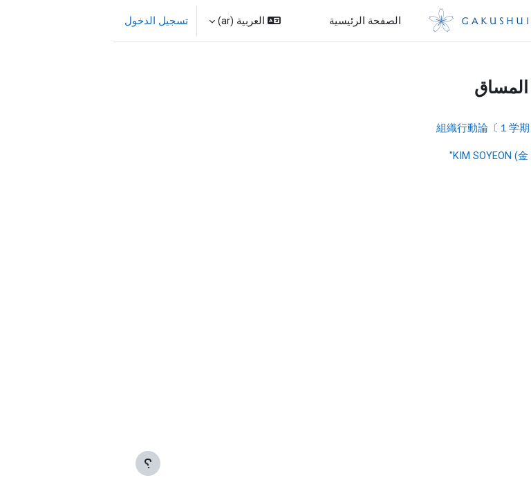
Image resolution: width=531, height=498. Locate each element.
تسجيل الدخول (43, 21)
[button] (131, 21)
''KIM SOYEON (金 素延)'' (390, 155)
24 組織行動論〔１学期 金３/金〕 (400, 128)
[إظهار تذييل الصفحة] (34, 463)
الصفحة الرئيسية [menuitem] (252, 21)
